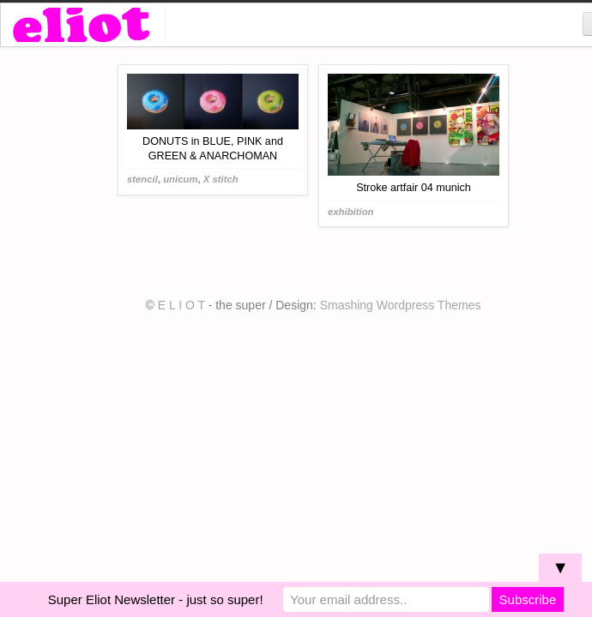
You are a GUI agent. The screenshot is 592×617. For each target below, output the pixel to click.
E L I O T (181, 305)
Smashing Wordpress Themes (400, 305)
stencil (142, 179)
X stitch (221, 179)
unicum (180, 179)
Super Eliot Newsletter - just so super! (155, 599)
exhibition (351, 212)
